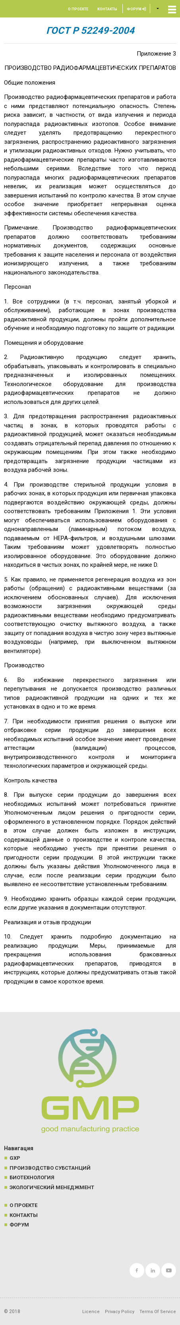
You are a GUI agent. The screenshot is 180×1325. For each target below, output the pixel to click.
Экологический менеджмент (52, 1187)
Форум (136, 9)
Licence (91, 1311)
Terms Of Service (157, 1311)
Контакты (107, 9)
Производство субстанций (50, 1168)
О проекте (78, 9)
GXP (15, 1158)
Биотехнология (32, 1177)
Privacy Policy (119, 1311)
